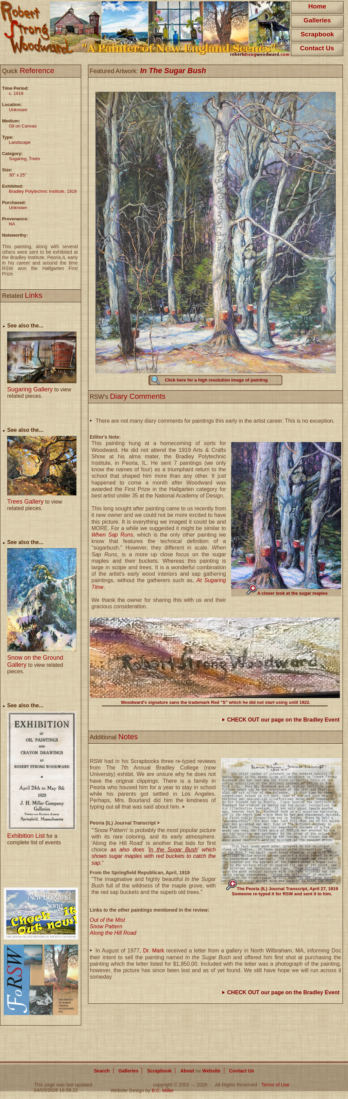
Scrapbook (317, 34)
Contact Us (317, 48)
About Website (200, 1070)
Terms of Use (275, 1084)
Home (317, 6)
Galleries (317, 20)
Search (102, 1070)
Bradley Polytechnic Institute (36, 191)
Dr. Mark (153, 950)
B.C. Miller (163, 1090)
